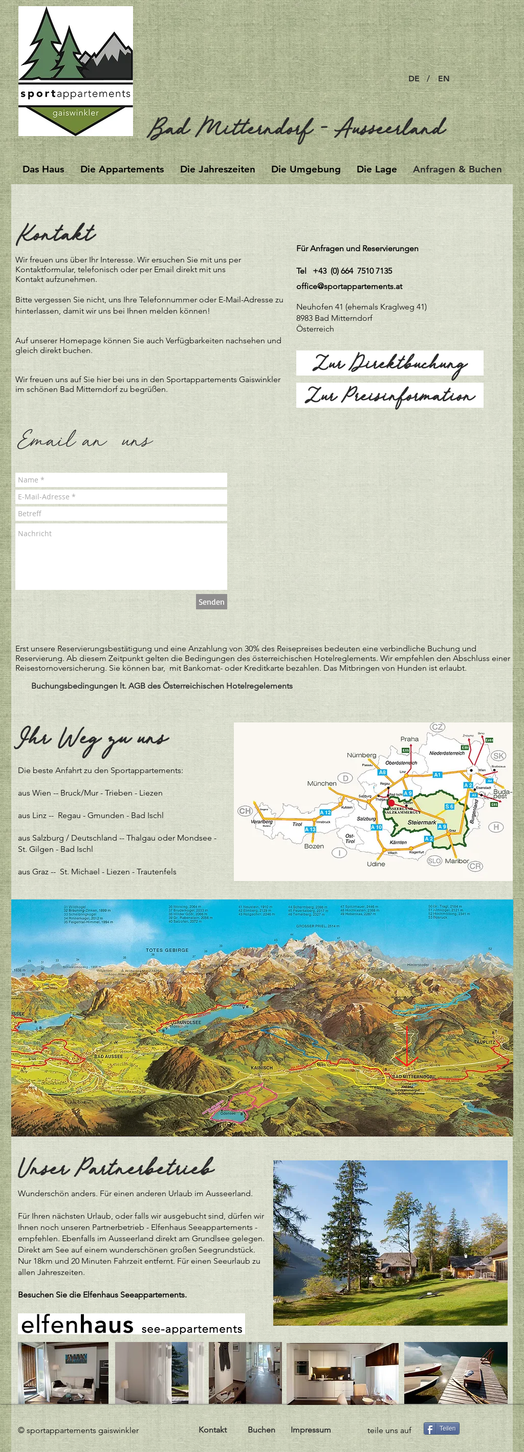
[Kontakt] (212, 1430)
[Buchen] (261, 1430)
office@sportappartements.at (349, 286)
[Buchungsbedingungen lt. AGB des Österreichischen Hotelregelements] (161, 686)
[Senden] (211, 601)
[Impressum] (310, 1430)
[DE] (414, 79)
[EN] (443, 79)
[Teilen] (442, 1428)
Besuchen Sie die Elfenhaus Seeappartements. (103, 1295)
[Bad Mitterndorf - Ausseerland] (305, 127)
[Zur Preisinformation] (390, 395)
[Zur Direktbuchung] (390, 363)
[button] (428, 79)
